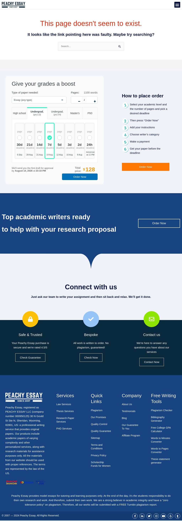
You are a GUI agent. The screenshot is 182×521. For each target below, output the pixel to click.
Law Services (64, 404)
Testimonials (129, 411)
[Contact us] (152, 319)
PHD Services (64, 429)
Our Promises (99, 417)
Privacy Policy (99, 459)
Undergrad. (35, 112)
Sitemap (96, 441)
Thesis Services (65, 411)
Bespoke (91, 334)
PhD (87, 111)
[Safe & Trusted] (30, 319)
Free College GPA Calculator (161, 429)
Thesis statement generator (161, 461)
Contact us (152, 334)
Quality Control (99, 424)
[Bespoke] (91, 319)
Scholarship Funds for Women (98, 470)
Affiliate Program (127, 437)
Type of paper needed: (25, 93)
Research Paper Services (66, 420)
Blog (124, 418)
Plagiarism (97, 410)
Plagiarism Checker (162, 410)
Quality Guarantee (97, 433)
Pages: (75, 93)
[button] (177, 5)
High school (19, 111)
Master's (73, 111)
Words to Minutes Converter (161, 440)
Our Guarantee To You (131, 427)
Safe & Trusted (30, 334)
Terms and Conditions (97, 450)
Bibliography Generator (158, 419)
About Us (127, 404)
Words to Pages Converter (160, 450)
